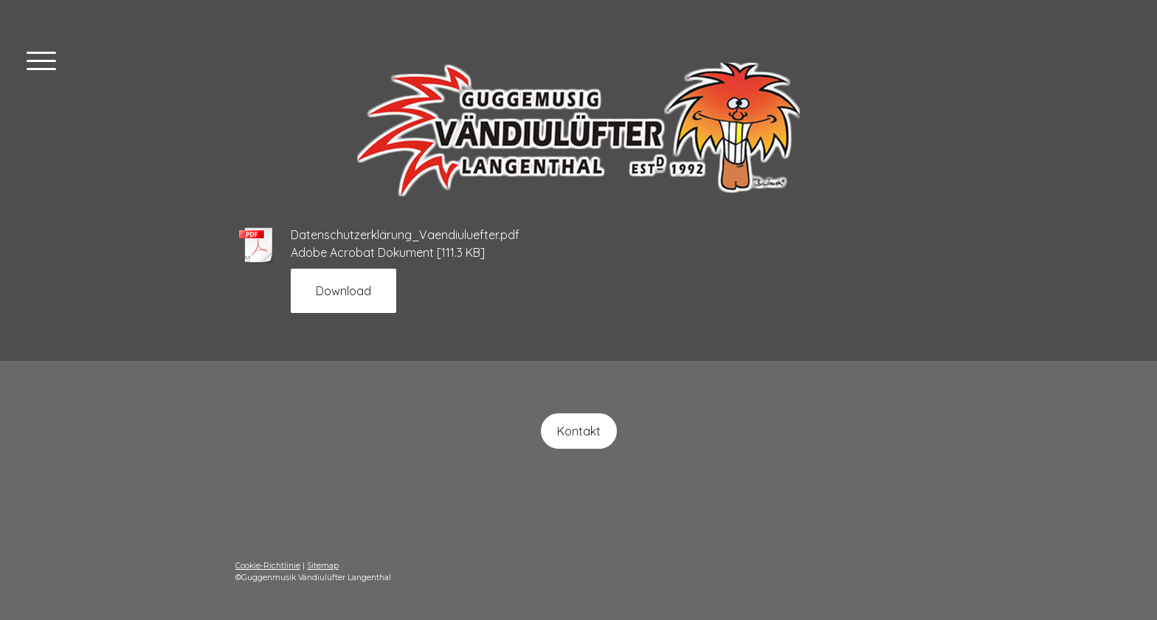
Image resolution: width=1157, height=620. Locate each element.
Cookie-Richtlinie (267, 566)
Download (343, 290)
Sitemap (323, 566)
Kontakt (579, 431)
